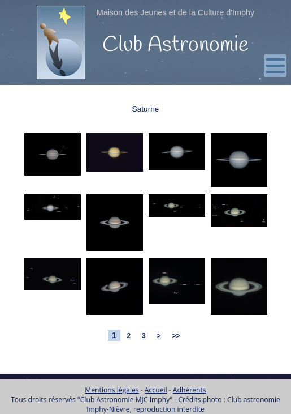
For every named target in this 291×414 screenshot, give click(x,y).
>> (176, 336)
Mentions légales (111, 390)
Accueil (156, 390)
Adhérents (189, 390)
